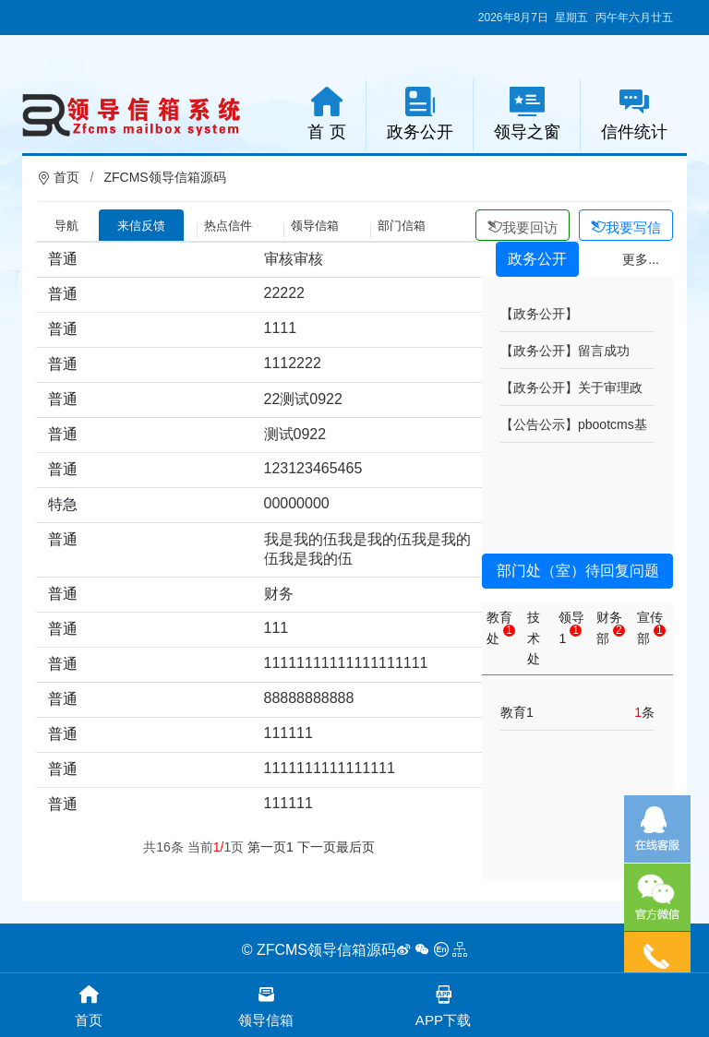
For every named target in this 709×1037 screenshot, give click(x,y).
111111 (288, 733)
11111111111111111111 (346, 663)
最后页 (355, 847)
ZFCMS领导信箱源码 (164, 177)
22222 (285, 293)
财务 (279, 594)
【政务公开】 (539, 313)
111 (276, 628)
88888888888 (309, 698)
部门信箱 (402, 225)
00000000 (297, 503)
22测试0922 (303, 399)
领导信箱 (315, 225)
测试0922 (295, 434)
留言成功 (604, 350)
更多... (640, 259)
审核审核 (293, 259)
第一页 (266, 847)
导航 (66, 225)
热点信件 (228, 225)
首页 (66, 177)
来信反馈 (141, 225)
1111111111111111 (329, 768)
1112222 (292, 363)
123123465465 (313, 468)
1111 (280, 328)
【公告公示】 (539, 424)
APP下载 (443, 1004)
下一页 (316, 847)
